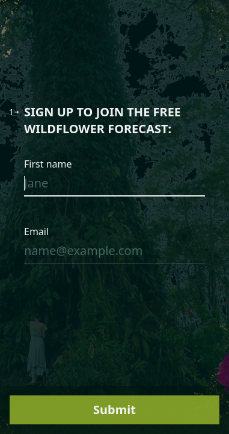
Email (36, 231)
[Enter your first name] (114, 185)
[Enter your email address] (114, 253)
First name (48, 164)
